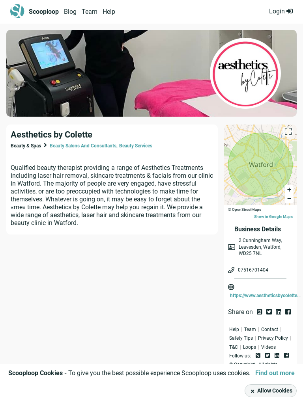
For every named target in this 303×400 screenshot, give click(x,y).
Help (109, 11)
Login (281, 11)
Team (89, 11)
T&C (233, 347)
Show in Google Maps (273, 216)
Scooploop (44, 11)
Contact (269, 329)
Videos (268, 347)
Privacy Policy (273, 338)
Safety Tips (241, 338)
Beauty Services (135, 146)
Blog (70, 11)
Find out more (275, 373)
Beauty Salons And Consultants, (84, 146)
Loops (249, 347)
